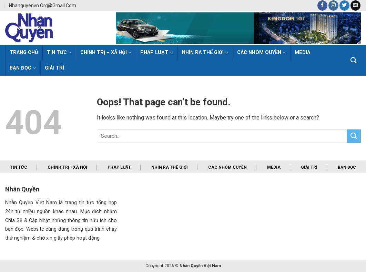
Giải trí (54, 68)
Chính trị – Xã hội (105, 52)
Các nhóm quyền (227, 167)
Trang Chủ (24, 52)
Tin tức (18, 167)
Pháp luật (156, 52)
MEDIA (302, 52)
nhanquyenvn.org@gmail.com (42, 5)
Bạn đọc (23, 68)
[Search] (353, 60)
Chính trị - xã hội (67, 167)
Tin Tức (59, 52)
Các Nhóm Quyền (261, 52)
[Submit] (354, 136)
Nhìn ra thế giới (205, 52)
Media (274, 167)
